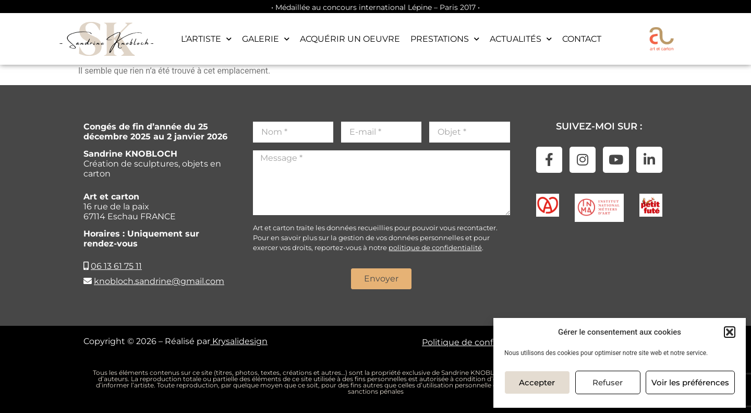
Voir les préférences (690, 382)
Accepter (537, 382)
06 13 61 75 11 (116, 266)
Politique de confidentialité (479, 342)
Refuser (607, 382)
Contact (581, 39)
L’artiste (206, 39)
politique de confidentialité (435, 247)
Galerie (265, 39)
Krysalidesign (239, 341)
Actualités (521, 39)
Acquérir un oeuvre (350, 39)
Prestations (444, 39)
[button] (729, 332)
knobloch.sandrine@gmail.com (159, 281)
